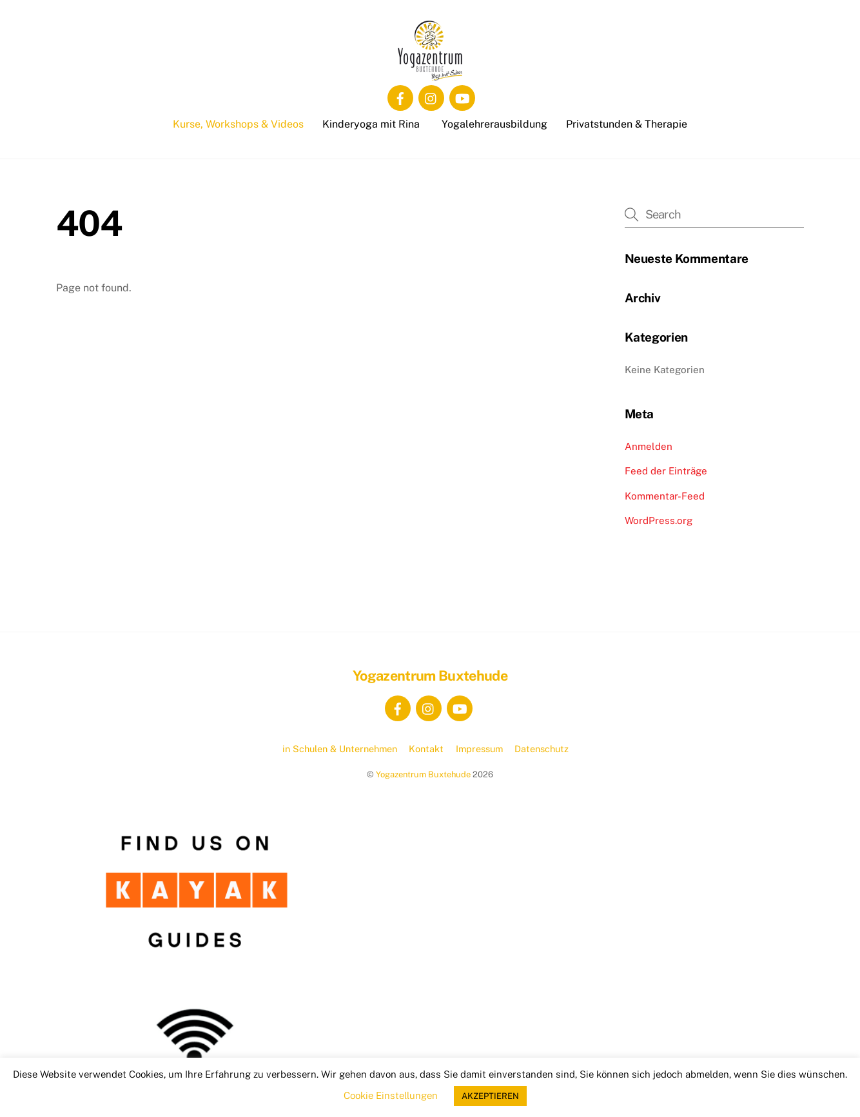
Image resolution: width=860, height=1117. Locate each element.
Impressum (479, 748)
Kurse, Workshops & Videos (238, 124)
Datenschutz (541, 748)
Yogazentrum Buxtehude (423, 774)
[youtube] (462, 97)
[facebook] (400, 97)
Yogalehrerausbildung (494, 124)
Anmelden (648, 446)
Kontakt (426, 748)
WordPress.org (658, 520)
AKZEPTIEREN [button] (490, 1096)
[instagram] (431, 97)
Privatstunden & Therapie (626, 124)
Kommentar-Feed (665, 496)
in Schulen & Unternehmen (339, 748)
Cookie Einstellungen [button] (391, 1095)
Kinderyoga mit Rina (371, 124)
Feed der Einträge (666, 470)
